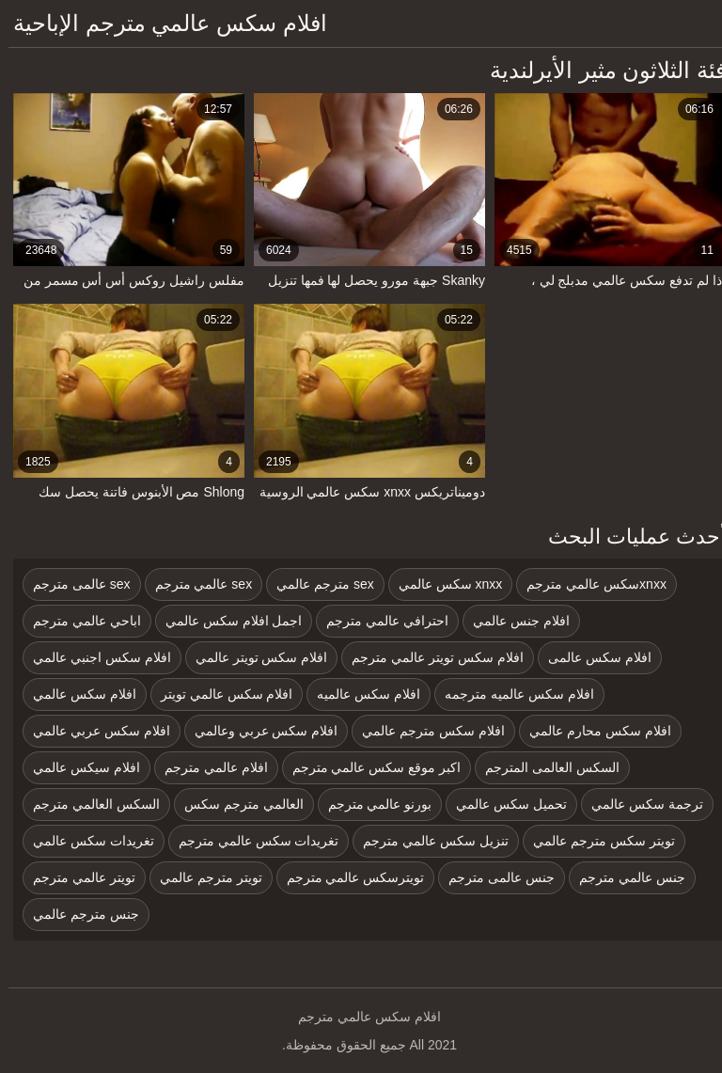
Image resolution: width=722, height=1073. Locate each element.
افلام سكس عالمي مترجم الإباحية (162, 23)
